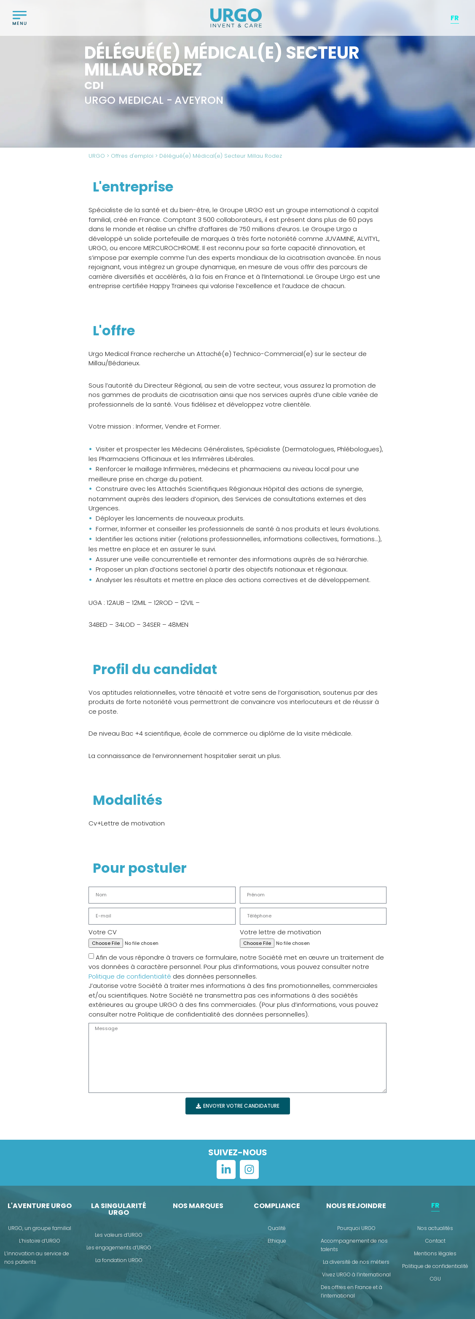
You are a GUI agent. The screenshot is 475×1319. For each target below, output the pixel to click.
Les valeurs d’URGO (118, 1234)
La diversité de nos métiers (356, 1261)
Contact (435, 1240)
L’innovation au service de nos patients (36, 1257)
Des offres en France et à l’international (351, 1291)
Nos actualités (435, 1228)
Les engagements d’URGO (118, 1247)
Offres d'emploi (132, 155)
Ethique (277, 1240)
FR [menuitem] (455, 17)
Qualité (277, 1228)
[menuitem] (455, 18)
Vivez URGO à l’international (356, 1274)
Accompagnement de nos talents (354, 1245)
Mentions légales (435, 1253)
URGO (97, 155)
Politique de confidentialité (130, 976)
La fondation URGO (118, 1260)
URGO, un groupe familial (39, 1228)
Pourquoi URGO (356, 1228)
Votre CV (103, 932)
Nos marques (198, 1206)
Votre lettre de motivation (280, 932)
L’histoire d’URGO (39, 1240)
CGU (435, 1278)
